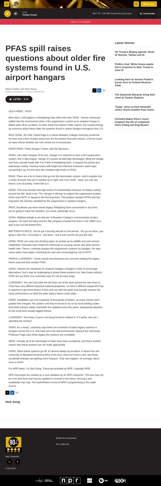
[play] (7, 13)
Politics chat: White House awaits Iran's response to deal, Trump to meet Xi (134, 67)
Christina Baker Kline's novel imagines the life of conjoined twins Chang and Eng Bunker (132, 122)
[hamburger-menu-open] (6, 4)
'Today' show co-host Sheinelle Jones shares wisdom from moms (134, 108)
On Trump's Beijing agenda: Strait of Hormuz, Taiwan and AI (134, 53)
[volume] (15, 14)
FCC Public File (62, 444)
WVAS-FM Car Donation (66, 438)
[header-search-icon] (136, 4)
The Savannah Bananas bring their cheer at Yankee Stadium (135, 96)
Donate (150, 4)
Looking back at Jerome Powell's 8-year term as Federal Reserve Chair (134, 82)
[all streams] (147, 13)
